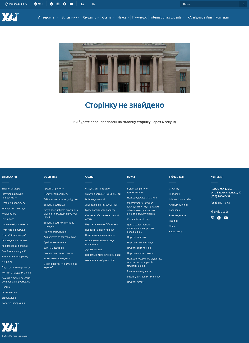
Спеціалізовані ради (138, 219)
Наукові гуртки (135, 282)
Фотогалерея (9, 292)
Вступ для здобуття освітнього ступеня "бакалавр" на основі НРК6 (61, 214)
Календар (174, 210)
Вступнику (50, 177)
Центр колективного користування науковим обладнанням (140, 228)
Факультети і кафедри (97, 188)
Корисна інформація (13, 303)
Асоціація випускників (14, 240)
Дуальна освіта (93, 249)
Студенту (174, 188)
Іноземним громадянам (57, 258)
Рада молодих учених (139, 271)
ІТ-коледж (174, 194)
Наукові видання (136, 237)
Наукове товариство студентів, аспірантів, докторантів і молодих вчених (144, 262)
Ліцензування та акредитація (101, 204)
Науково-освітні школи (140, 253)
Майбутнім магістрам (55, 231)
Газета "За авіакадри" (14, 235)
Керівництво (9, 213)
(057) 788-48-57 (220, 196)
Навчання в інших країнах (99, 229)
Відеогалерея (9, 297)
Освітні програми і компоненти (103, 194)
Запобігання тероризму (15, 256)
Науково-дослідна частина (142, 197)
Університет (9, 177)
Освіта (89, 177)
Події (172, 226)
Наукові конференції (139, 248)
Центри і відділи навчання (100, 235)
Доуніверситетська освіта (58, 253)
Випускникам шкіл (54, 204)
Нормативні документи (15, 224)
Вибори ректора (11, 188)
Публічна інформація (14, 229)
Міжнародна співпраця (15, 245)
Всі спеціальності (95, 199)
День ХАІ (7, 262)
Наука (131, 177)
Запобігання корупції (14, 251)
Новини (6, 287)
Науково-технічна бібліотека (101, 224)
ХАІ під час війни (178, 204)
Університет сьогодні (14, 208)
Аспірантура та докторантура (60, 237)
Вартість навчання (54, 247)
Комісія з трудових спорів (16, 272)
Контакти (217, 177)
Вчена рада (8, 219)
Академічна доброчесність (100, 260)
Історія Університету (13, 203)
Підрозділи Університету (16, 267)
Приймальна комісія (55, 242)
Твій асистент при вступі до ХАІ (61, 199)
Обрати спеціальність (56, 194)
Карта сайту (175, 231)
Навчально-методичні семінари (103, 254)
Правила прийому (54, 188)
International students (181, 199)
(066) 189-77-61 (220, 203)
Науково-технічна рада (140, 242)
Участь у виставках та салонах (143, 276)
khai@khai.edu (220, 212)
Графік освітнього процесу (100, 210)
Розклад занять (177, 215)
